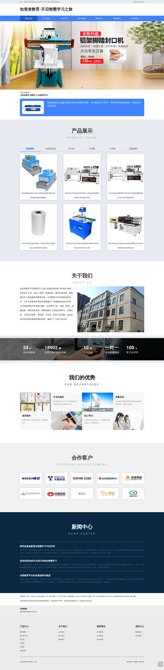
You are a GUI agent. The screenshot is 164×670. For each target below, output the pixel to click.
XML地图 (129, 662)
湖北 (86, 596)
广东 (93, 596)
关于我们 (46, 18)
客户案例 (81, 18)
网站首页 (28, 18)
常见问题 (100, 639)
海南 (99, 596)
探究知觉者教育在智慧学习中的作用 (37, 546)
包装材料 (23, 650)
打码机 (22, 647)
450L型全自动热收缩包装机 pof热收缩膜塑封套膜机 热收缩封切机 (82, 195)
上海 (58, 596)
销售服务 (138, 632)
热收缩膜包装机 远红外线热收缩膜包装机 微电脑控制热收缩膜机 (38, 195)
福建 (72, 596)
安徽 (69, 596)
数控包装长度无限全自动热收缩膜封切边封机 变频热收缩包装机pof (125, 245)
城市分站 (141, 2)
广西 (96, 596)
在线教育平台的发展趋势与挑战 (35, 575)
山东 (79, 596)
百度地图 (135, 662)
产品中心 (64, 18)
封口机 (22, 639)
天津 (31, 596)
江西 (75, 596)
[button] (2, 55)
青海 (127, 596)
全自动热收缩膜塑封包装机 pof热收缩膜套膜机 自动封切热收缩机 (125, 195)
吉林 (50, 596)
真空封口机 (23, 636)
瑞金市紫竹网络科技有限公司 (28, 612)
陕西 (120, 596)
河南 (82, 596)
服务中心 (99, 18)
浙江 (65, 596)
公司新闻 (100, 632)
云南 (113, 596)
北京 (28, 596)
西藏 (117, 596)
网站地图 (136, 2)
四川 (106, 596)
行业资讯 (100, 636)
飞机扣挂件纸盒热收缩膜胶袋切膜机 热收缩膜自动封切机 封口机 (82, 245)
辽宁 (46, 596)
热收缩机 (23, 632)
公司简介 (61, 632)
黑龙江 (54, 596)
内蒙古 (42, 596)
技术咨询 (138, 636)
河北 (35, 596)
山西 (38, 596)
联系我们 (134, 18)
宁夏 (130, 596)
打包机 (22, 643)
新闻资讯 (117, 18)
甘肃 (123, 596)
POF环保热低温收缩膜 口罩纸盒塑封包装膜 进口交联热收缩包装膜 (38, 245)
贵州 (110, 596)
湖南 (89, 596)
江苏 (62, 596)
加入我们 (61, 636)
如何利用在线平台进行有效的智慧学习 (38, 560)
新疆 (134, 596)
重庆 (103, 596)
